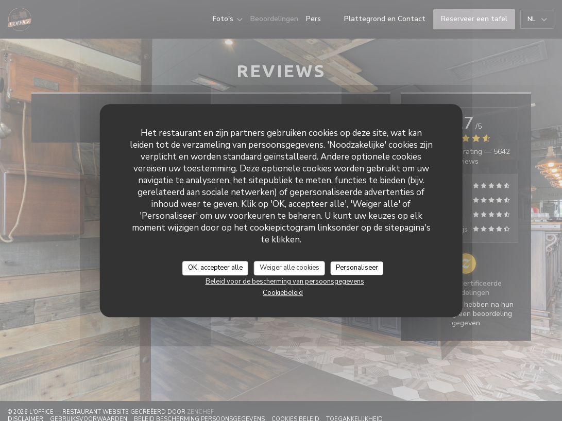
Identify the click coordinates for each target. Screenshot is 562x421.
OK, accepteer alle (215, 267)
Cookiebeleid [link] (283, 292)
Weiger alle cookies (289, 267)
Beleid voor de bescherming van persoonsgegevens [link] (285, 281)
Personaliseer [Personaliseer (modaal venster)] (357, 267)
